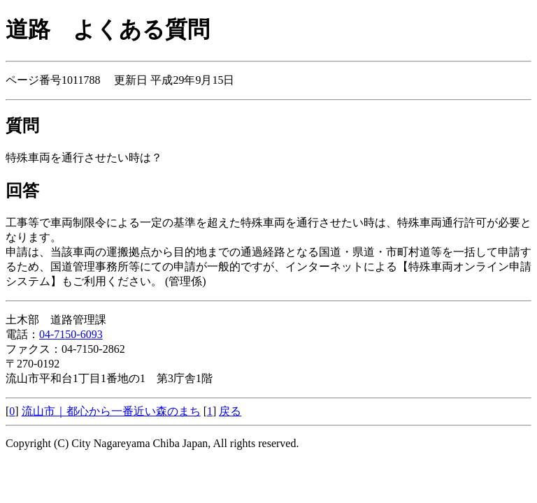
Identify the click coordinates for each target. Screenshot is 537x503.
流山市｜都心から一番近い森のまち (111, 411)
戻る (230, 411)
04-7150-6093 (71, 334)
